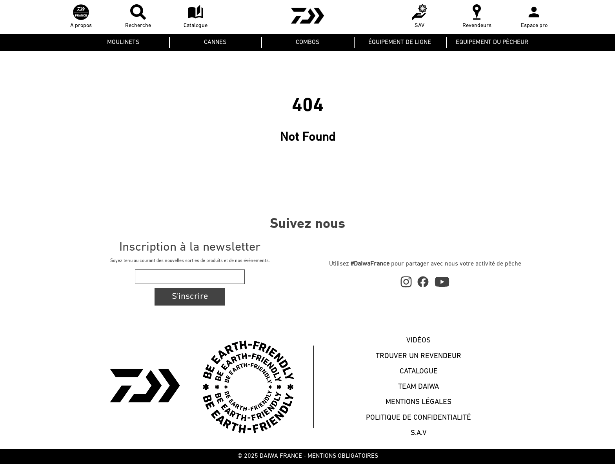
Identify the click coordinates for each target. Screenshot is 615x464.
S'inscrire (190, 296)
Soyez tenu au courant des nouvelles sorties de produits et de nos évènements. (190, 260)
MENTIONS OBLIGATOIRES (343, 456)
